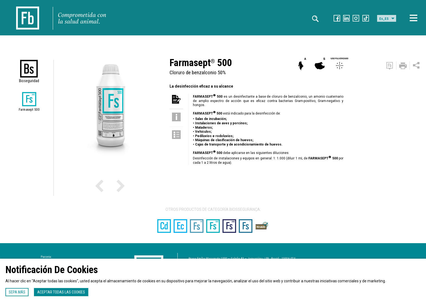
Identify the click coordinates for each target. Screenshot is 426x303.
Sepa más (17, 292)
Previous (106, 185)
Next (110, 185)
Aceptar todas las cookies (61, 292)
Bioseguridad (29, 81)
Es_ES (384, 19)
